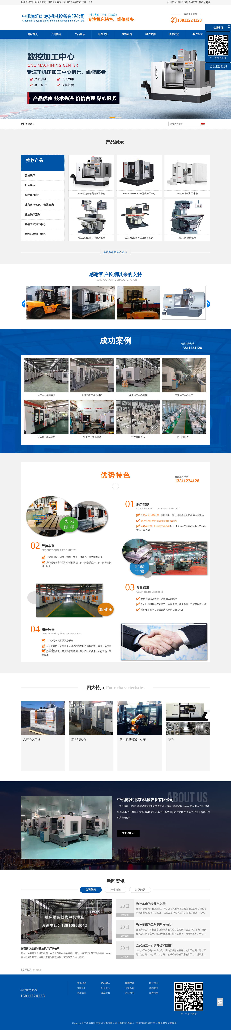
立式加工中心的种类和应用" (154, 945)
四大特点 (153, 993)
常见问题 (140, 889)
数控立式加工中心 (35, 224)
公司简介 (171, 2)
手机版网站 (204, 2)
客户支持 (150, 34)
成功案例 (127, 34)
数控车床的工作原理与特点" (154, 924)
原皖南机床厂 (32, 195)
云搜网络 (172, 1023)
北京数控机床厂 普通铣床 (39, 204)
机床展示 (30, 185)
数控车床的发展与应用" (151, 904)
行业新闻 (115, 889)
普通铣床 (30, 175)
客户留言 (198, 34)
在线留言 (192, 2)
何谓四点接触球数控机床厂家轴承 (40, 948)
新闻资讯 (103, 34)
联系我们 (182, 2)
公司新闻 (91, 889)
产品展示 (80, 34)
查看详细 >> (128, 833)
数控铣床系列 (32, 214)
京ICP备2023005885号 (147, 1023)
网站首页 (32, 34)
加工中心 (105, 993)
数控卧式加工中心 (35, 234)
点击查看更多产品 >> (115, 252)
